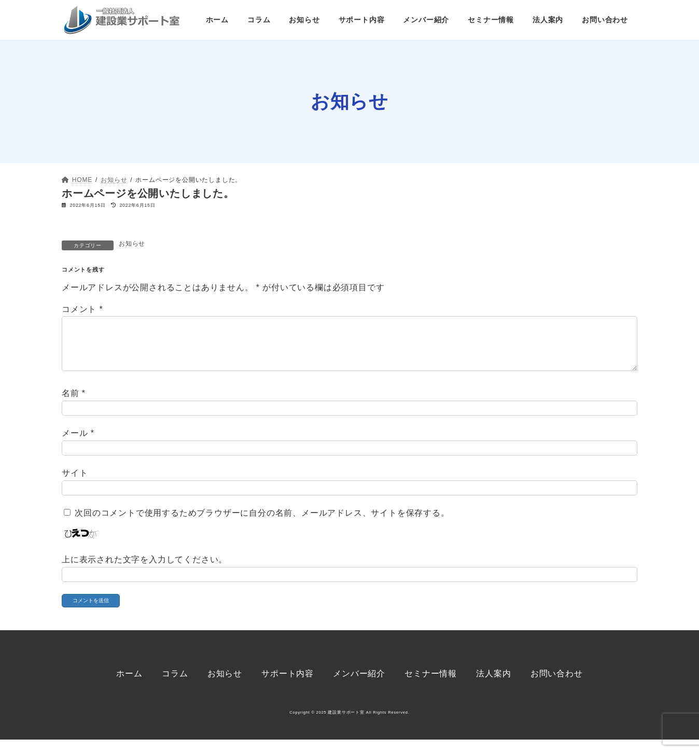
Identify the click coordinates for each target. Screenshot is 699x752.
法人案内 (493, 686)
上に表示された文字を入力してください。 (144, 571)
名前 (74, 405)
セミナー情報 (430, 686)
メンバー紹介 (359, 686)
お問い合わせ (556, 686)
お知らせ (132, 243)
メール (78, 445)
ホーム (129, 686)
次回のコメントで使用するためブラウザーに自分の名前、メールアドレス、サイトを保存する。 (262, 525)
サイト (75, 485)
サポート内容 (287, 686)
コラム (175, 686)
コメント (82, 309)
